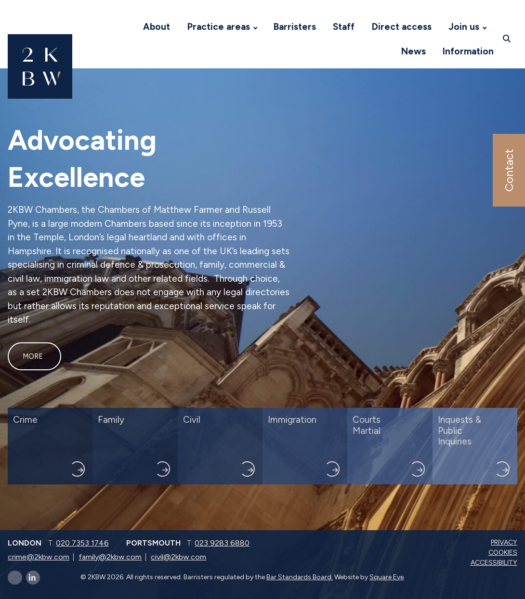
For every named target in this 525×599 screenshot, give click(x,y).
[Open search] (508, 39)
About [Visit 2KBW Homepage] (156, 26)
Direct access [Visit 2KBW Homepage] (402, 26)
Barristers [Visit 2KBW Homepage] (295, 26)
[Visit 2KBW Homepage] (125, 27)
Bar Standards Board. (299, 577)
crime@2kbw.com (38, 556)
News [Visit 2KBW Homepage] (413, 51)
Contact (508, 170)
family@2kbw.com (110, 556)
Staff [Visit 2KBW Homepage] (343, 26)
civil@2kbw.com (178, 556)
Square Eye (386, 577)
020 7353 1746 (82, 542)
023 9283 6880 (222, 542)
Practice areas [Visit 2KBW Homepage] (218, 26)
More (33, 356)
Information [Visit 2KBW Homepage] (468, 51)
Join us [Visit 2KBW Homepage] (463, 26)
